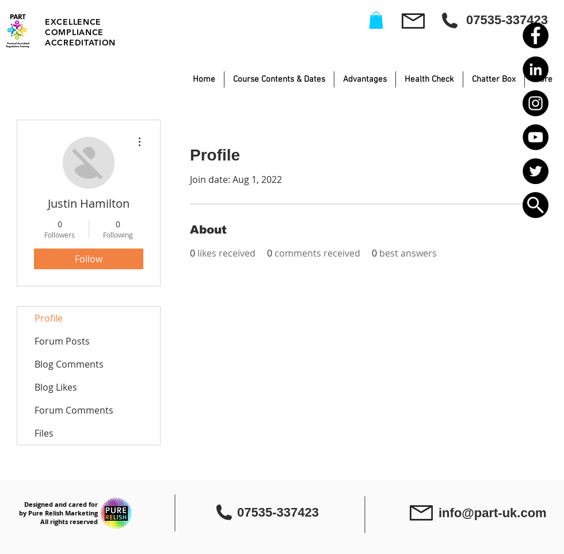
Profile (49, 318)
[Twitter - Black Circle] (535, 171)
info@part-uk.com (493, 513)
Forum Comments (74, 410)
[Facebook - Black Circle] (535, 35)
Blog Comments (69, 364)
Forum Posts (62, 341)
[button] (535, 205)
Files (44, 433)
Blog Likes (56, 387)
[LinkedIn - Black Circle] (535, 69)
